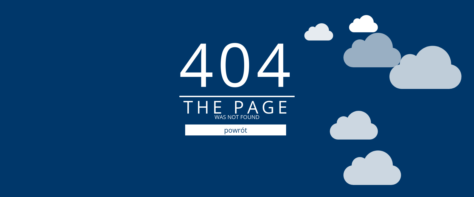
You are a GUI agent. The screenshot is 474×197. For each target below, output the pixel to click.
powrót (235, 130)
